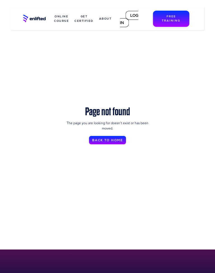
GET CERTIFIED (84, 19)
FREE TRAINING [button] (171, 19)
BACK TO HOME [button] (108, 140)
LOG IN (129, 18)
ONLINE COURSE (61, 19)
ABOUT (105, 18)
